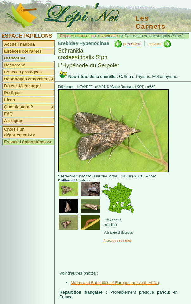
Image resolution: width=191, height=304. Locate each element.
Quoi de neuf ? (29, 107)
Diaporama (14, 58)
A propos (13, 120)
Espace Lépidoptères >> (28, 142)
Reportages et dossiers (29, 79)
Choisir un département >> (19, 132)
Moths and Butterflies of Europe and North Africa (115, 282)
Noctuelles (110, 36)
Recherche (14, 65)
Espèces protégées (23, 72)
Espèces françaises (78, 36)
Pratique (12, 92)
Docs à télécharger (22, 86)
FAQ (8, 113)
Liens (9, 99)
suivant (155, 43)
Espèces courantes (23, 51)
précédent (132, 43)
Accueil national (20, 44)
